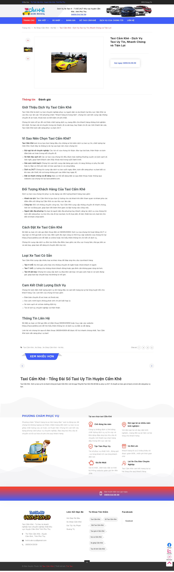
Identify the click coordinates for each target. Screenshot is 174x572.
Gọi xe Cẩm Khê (96, 537)
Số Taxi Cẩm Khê (111, 519)
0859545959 (65, 232)
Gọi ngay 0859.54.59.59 (125, 63)
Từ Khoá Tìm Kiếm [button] (98, 512)
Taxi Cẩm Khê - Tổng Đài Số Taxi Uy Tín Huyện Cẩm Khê (71, 379)
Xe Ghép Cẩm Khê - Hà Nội (53, 347)
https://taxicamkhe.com (32, 238)
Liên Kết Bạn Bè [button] (75, 512)
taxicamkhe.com (53, 178)
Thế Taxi (69, 566)
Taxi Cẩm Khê (28, 347)
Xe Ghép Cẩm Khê (73, 522)
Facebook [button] (127, 512)
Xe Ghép (38, 347)
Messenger (169, 557)
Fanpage (169, 545)
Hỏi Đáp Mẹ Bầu (73, 518)
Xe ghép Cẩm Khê (97, 543)
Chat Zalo (169, 551)
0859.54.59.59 (78, 15)
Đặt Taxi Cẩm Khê (97, 525)
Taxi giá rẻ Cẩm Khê (97, 531)
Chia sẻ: (134, 347)
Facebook (129, 521)
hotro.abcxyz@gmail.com (35, 540)
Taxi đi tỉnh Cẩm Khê (98, 549)
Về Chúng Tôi (147, 2)
